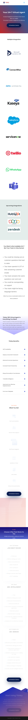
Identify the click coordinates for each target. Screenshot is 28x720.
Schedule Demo (14, 25)
